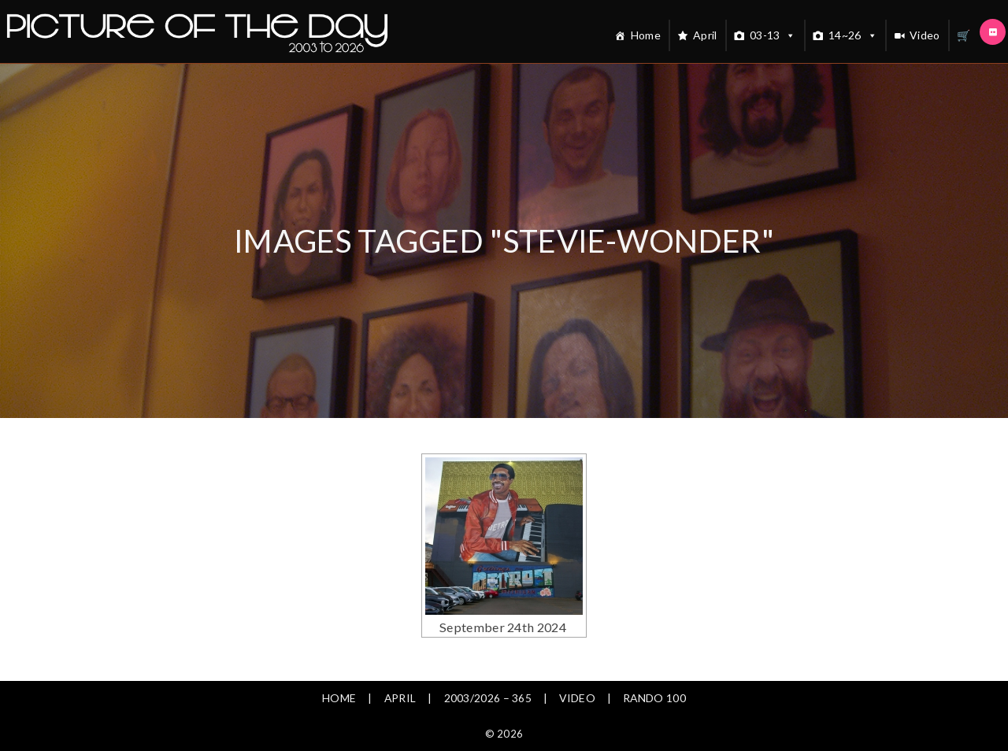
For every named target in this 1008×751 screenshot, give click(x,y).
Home (646, 35)
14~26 (852, 35)
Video (925, 35)
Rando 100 (655, 698)
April (705, 35)
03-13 (773, 35)
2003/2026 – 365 (487, 698)
